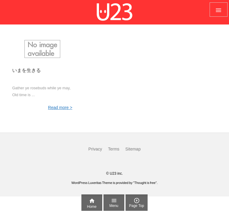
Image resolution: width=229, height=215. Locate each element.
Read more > (60, 107)
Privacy (95, 149)
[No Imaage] (42, 49)
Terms (113, 149)
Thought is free (144, 183)
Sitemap (132, 149)
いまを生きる (26, 70)
